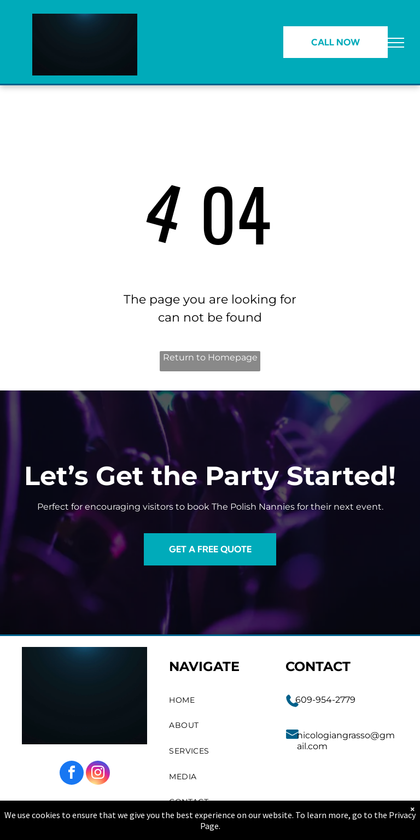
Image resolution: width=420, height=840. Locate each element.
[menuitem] (216, 700)
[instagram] (98, 774)
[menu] (396, 42)
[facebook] (72, 774)
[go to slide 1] (85, 60)
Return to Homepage (210, 357)
